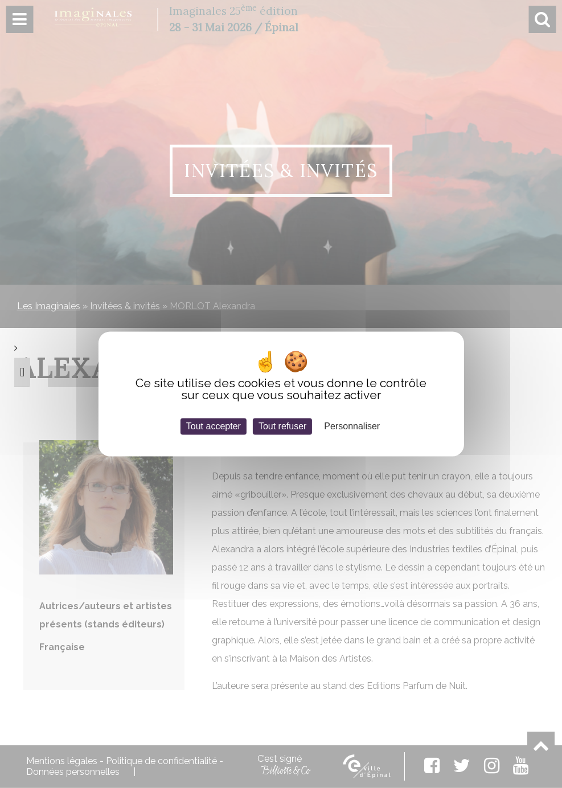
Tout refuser (282, 426)
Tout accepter (213, 426)
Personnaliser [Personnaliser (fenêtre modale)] (352, 426)
